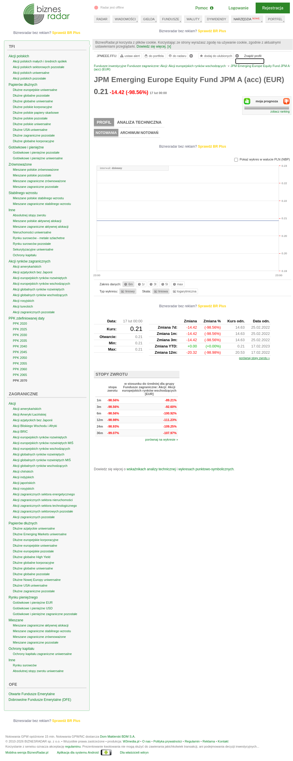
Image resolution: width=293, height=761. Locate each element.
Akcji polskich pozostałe (29, 78)
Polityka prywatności (167, 741)
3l (152, 284)
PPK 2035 (20, 340)
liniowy (127, 291)
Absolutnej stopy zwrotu (29, 215)
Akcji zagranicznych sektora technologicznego (45, 505)
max (177, 284)
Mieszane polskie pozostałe (32, 175)
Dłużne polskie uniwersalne (32, 124)
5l (164, 284)
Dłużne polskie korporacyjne (32, 107)
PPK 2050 (20, 357)
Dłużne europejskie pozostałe (33, 551)
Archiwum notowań (139, 133)
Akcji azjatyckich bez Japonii (32, 272)
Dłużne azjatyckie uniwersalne (34, 528)
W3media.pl (131, 741)
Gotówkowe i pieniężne (26, 147)
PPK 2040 (20, 346)
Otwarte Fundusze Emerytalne (32, 694)
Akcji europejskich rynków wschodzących (41, 283)
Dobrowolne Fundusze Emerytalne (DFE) (40, 700)
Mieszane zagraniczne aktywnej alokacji (40, 226)
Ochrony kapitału (25, 255)
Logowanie (238, 8)
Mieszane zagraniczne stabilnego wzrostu (42, 203)
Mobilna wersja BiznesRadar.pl (26, 752)
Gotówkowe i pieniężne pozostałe (36, 152)
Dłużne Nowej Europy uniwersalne (37, 579)
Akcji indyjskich (23, 477)
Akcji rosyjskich (23, 300)
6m (128, 284)
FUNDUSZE (170, 19)
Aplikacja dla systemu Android (77, 752)
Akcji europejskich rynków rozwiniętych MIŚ (43, 443)
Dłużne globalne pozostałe (31, 95)
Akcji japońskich (24, 483)
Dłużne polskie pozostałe (30, 118)
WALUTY (193, 19)
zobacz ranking (280, 111)
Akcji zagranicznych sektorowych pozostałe (43, 511)
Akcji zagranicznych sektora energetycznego (44, 494)
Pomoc (204, 8)
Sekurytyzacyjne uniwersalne (33, 249)
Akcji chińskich (23, 471)
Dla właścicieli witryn (134, 752)
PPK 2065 (20, 375)
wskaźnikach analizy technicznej (151, 469)
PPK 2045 (20, 352)
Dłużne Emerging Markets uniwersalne (39, 534)
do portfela (154, 56)
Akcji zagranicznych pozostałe (34, 312)
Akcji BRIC (20, 431)
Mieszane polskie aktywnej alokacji (37, 221)
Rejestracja (272, 8)
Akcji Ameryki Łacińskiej (29, 414)
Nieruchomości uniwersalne (32, 232)
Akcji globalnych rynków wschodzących (40, 295)
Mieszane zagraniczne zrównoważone (39, 181)
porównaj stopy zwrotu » (254, 358)
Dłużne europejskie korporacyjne (35, 540)
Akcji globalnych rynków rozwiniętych (38, 289)
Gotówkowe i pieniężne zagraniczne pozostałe (45, 614)
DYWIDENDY (216, 19)
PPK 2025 (20, 329)
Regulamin (192, 741)
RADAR (102, 19)
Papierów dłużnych (23, 85)
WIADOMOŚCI (125, 19)
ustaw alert (130, 56)
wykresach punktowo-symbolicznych (205, 469)
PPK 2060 (20, 369)
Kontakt (223, 741)
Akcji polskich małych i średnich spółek (40, 61)
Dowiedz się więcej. (152, 46)
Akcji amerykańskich (27, 266)
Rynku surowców (25, 665)
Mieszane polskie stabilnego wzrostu (38, 198)
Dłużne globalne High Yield (31, 557)
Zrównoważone (20, 164)
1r (141, 284)
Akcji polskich (19, 56)
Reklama (209, 741)
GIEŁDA (149, 19)
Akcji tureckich (23, 306)
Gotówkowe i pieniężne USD (32, 608)
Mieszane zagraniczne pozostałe (35, 186)
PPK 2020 (20, 323)
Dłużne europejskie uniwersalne (35, 89)
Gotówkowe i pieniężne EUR (32, 602)
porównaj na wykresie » (161, 439)
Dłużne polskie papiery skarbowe (36, 112)
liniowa (160, 291)
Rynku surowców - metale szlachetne (39, 238)
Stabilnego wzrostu (23, 193)
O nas (146, 741)
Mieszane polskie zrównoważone (36, 169)
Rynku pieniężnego (23, 597)
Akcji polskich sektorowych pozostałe (38, 67)
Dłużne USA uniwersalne (30, 129)
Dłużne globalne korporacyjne (33, 141)
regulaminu (72, 746)
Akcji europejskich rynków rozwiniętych (40, 278)
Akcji (12, 404)
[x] (169, 46)
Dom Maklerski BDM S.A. (117, 736)
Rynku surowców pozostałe (32, 243)
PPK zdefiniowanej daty (27, 318)
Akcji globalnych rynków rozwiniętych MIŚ (42, 460)
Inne (12, 210)
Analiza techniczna (139, 122)
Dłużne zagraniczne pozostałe (34, 135)
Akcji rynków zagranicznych (29, 261)
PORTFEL (275, 19)
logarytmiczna (184, 291)
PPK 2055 (20, 363)
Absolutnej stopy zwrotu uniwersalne (38, 671)
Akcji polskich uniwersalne (31, 72)
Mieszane (16, 620)
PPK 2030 (20, 335)
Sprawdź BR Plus (212, 31)
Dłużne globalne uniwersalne (33, 101)
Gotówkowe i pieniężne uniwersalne (38, 158)
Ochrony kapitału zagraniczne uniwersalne (42, 654)
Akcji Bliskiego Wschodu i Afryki (35, 426)
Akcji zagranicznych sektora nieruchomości (43, 500)
